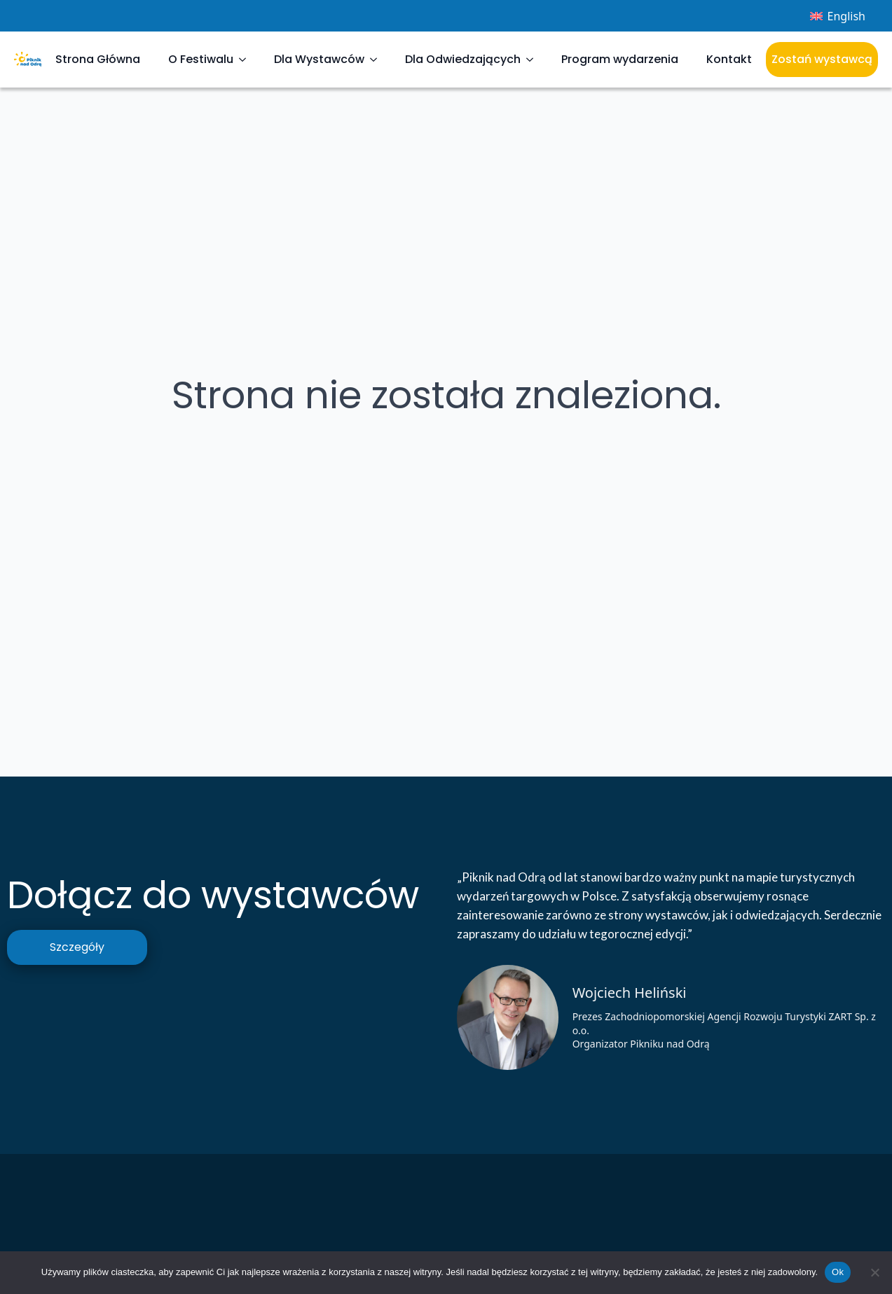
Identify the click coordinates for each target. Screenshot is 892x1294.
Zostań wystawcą (821, 59)
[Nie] (874, 1272)
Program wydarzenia (619, 59)
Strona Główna (97, 59)
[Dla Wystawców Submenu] (377, 59)
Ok (838, 1272)
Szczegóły (77, 947)
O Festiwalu (200, 59)
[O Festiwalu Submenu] (246, 59)
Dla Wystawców (319, 59)
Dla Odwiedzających (463, 59)
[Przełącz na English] (837, 16)
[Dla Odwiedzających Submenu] (534, 59)
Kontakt (729, 59)
